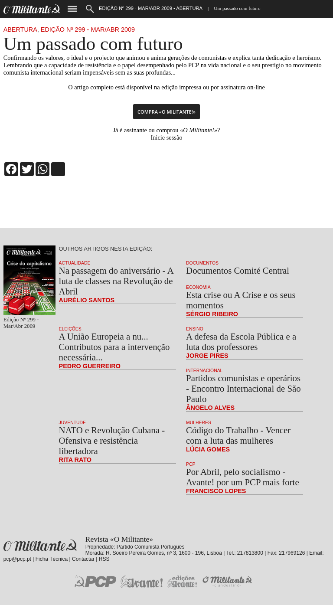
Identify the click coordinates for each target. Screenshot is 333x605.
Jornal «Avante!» (142, 581)
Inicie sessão (166, 137)
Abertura (20, 29)
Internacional (204, 370)
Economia (198, 287)
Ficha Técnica (52, 559)
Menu (72, 9)
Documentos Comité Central (237, 270)
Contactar (83, 559)
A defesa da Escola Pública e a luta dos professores (241, 341)
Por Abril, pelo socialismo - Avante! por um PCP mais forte (242, 477)
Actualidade (75, 263)
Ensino (194, 329)
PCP (190, 464)
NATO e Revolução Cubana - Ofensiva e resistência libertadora (112, 440)
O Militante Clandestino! (228, 581)
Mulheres (198, 422)
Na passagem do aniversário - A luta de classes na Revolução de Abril (116, 280)
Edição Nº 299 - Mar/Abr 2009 (88, 29)
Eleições (70, 329)
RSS (104, 559)
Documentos (202, 263)
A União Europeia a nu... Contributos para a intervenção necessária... (114, 346)
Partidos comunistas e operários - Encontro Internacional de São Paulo (243, 388)
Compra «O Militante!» (166, 111)
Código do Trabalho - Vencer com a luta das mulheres (238, 435)
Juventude (72, 422)
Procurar (90, 9)
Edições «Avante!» (182, 581)
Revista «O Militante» (40, 545)
